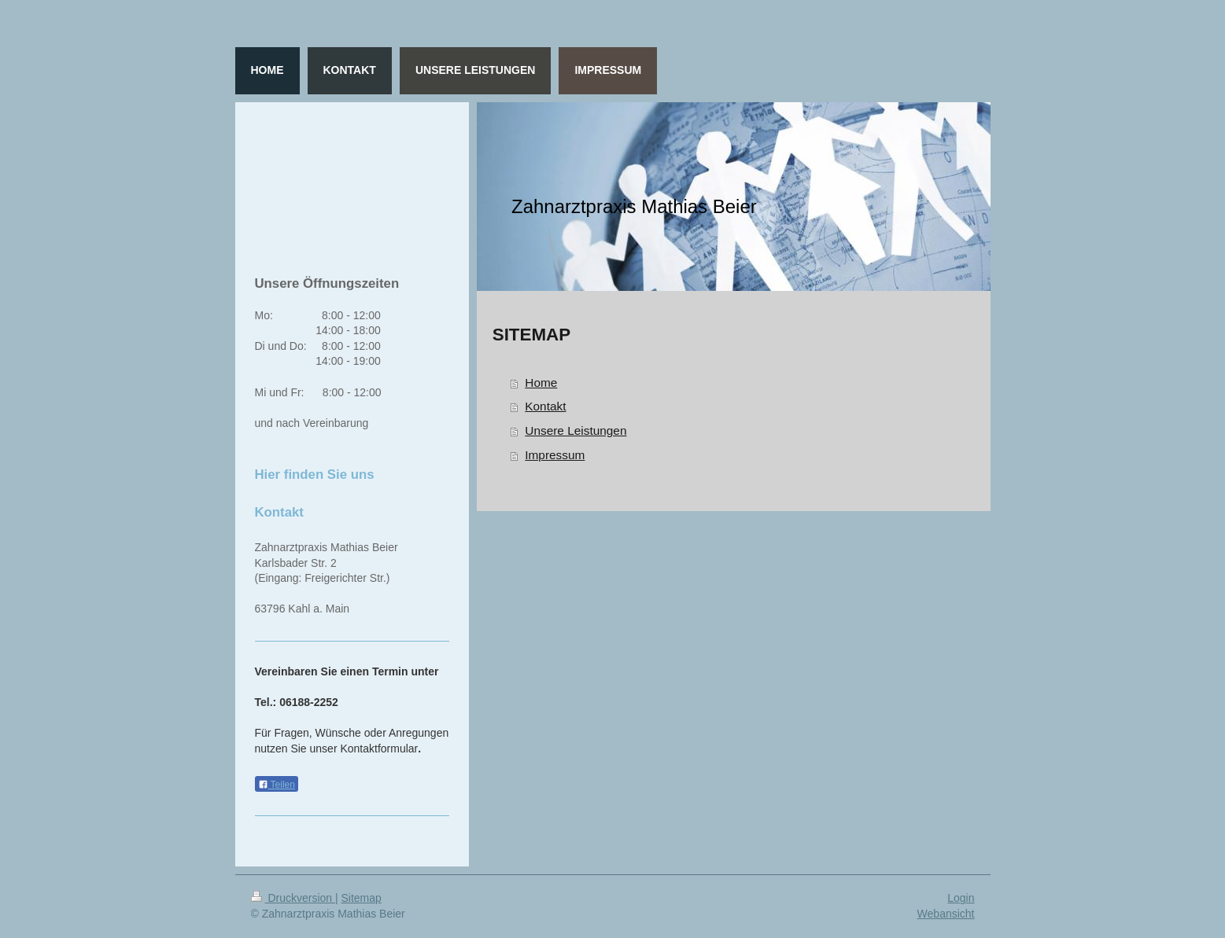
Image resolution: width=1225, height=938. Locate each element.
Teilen (276, 784)
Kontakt (545, 406)
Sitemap (361, 898)
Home (541, 382)
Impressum (555, 455)
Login (960, 898)
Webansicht (946, 913)
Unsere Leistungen (575, 430)
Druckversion (293, 898)
